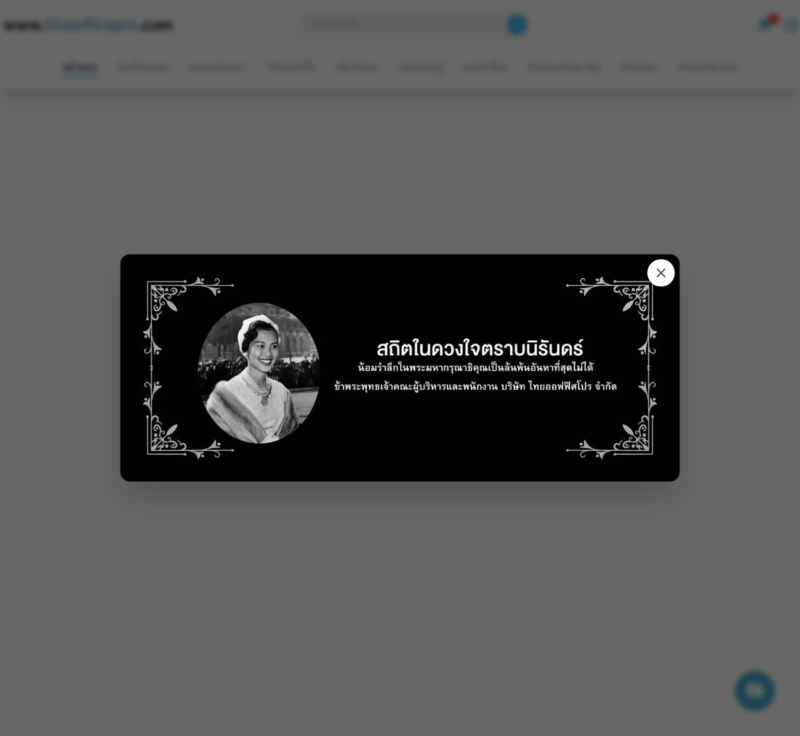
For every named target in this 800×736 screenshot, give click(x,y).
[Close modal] (661, 273)
